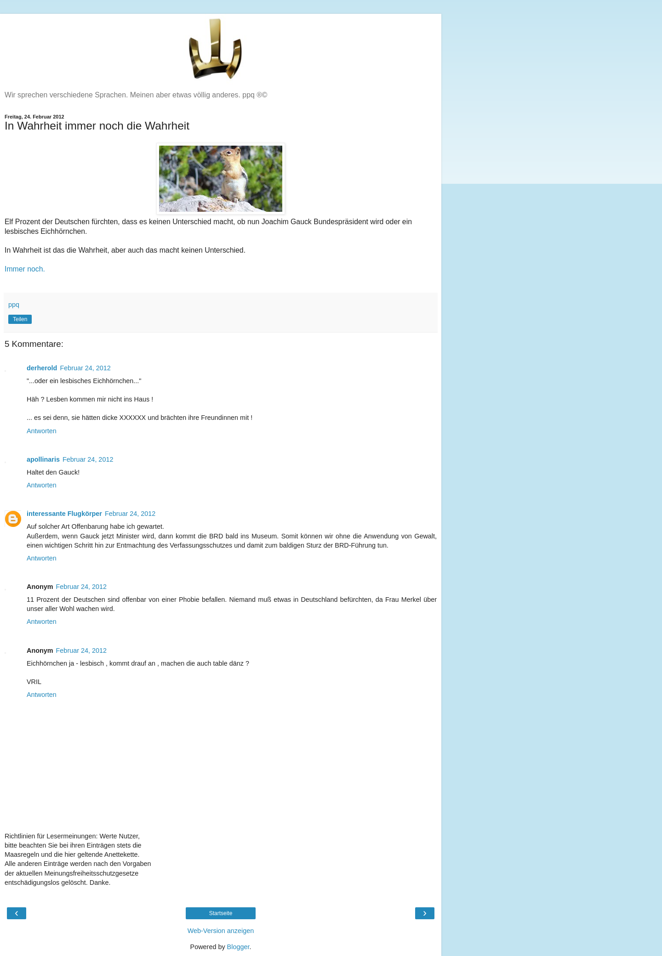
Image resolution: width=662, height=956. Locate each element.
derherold (42, 368)
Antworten (42, 431)
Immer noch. (25, 269)
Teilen (20, 319)
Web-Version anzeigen (221, 930)
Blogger (238, 946)
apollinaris (43, 459)
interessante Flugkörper (64, 513)
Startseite (221, 913)
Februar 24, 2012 (85, 368)
